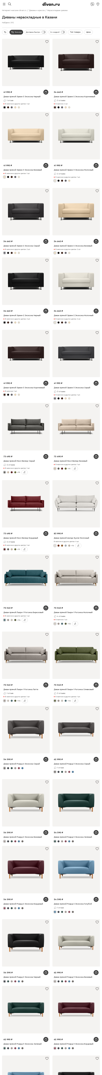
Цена (88, 32)
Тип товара (75, 32)
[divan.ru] (51, 4)
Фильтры (16, 32)
